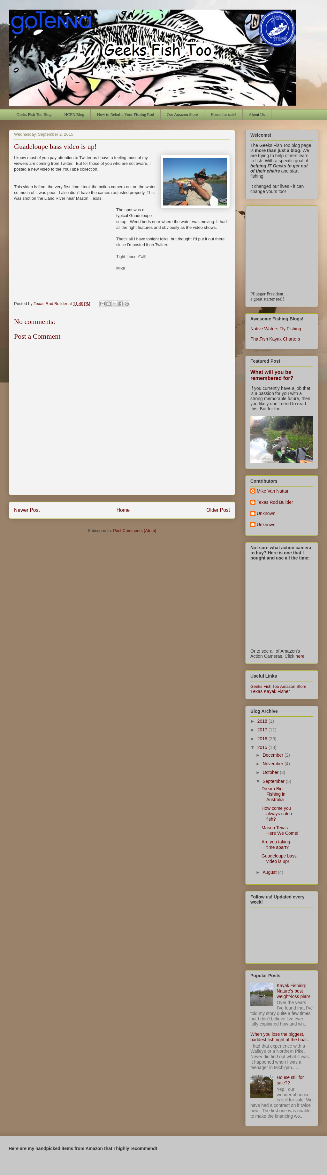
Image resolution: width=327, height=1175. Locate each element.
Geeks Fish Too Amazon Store (278, 686)
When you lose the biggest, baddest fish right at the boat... (280, 1037)
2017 (263, 729)
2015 (263, 747)
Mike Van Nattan (273, 491)
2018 (263, 721)
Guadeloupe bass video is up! (279, 858)
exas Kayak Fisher (270, 691)
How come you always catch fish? (277, 814)
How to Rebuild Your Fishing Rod (125, 114)
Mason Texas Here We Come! (280, 830)
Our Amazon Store (182, 114)
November (273, 763)
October (271, 772)
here (300, 656)
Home (123, 510)
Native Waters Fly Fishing (275, 328)
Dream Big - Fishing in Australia (273, 794)
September (273, 781)
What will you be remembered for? (271, 375)
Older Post (218, 510)
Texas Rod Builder (275, 502)
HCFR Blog (74, 114)
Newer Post (27, 510)
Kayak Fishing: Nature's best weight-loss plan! (293, 991)
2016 (263, 738)
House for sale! (223, 114)
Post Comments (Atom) (134, 530)
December (273, 755)
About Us (257, 114)
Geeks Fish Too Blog (34, 114)
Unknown (266, 513)
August (270, 872)
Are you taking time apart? (276, 844)
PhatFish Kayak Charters (275, 339)
